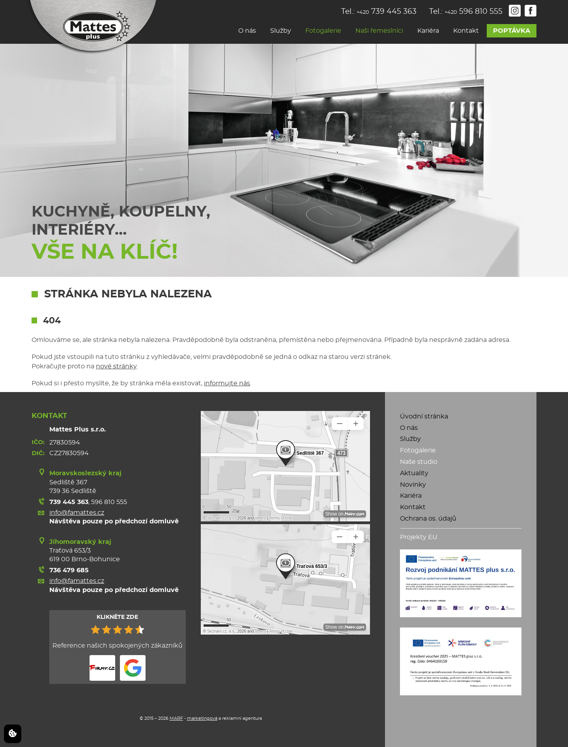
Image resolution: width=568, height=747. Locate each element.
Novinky (413, 485)
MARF (176, 718)
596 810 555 (109, 502)
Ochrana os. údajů (428, 518)
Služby (280, 31)
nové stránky (116, 366)
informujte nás (227, 383)
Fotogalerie (323, 31)
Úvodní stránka (424, 416)
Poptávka (511, 31)
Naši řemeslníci (379, 31)
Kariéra (428, 31)
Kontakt (466, 31)
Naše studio (418, 462)
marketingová (202, 718)
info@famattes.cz (76, 513)
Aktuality (414, 473)
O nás (247, 31)
